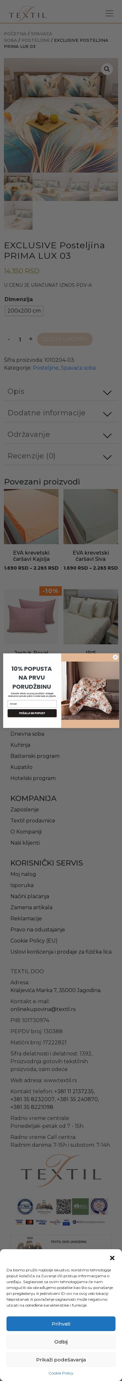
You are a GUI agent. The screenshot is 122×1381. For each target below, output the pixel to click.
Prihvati (61, 1324)
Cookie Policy (61, 1373)
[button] (112, 1257)
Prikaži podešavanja (61, 1360)
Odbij (61, 1342)
